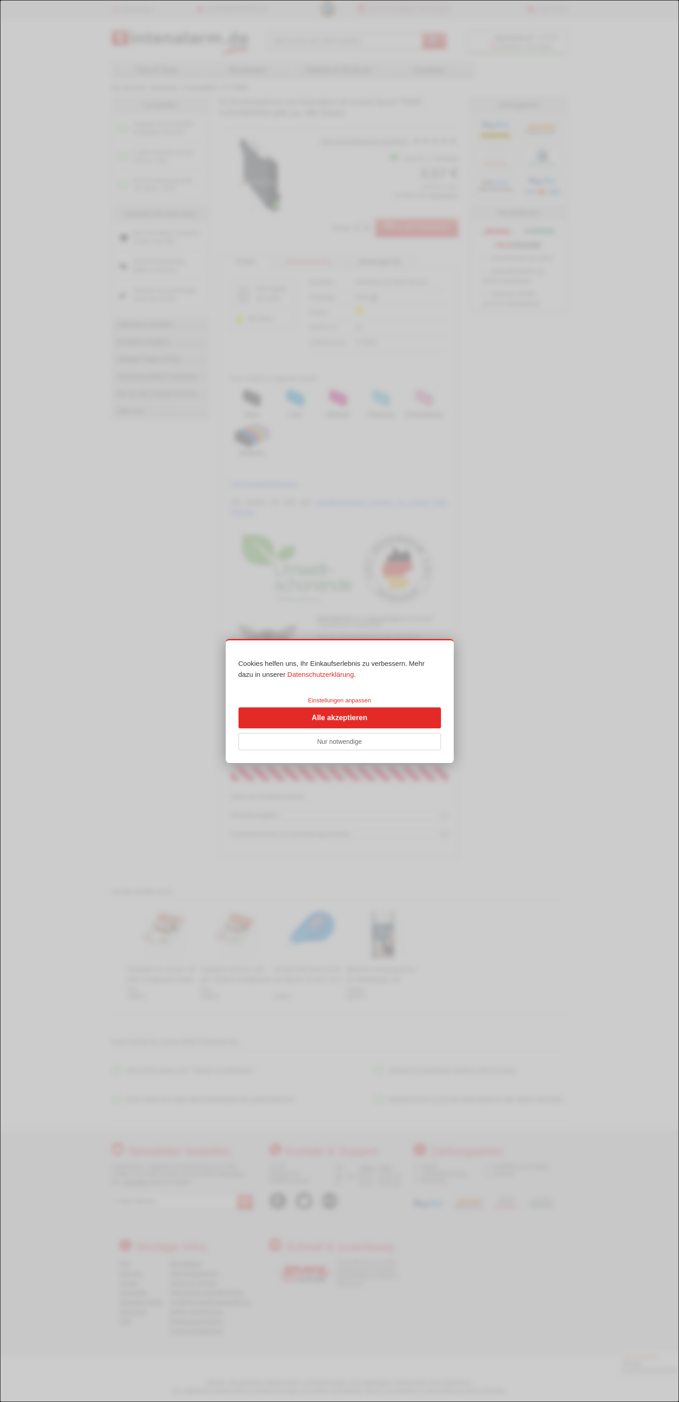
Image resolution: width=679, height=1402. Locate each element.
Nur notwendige (339, 741)
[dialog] (339, 701)
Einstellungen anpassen (339, 700)
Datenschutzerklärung (320, 674)
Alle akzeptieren (340, 718)
